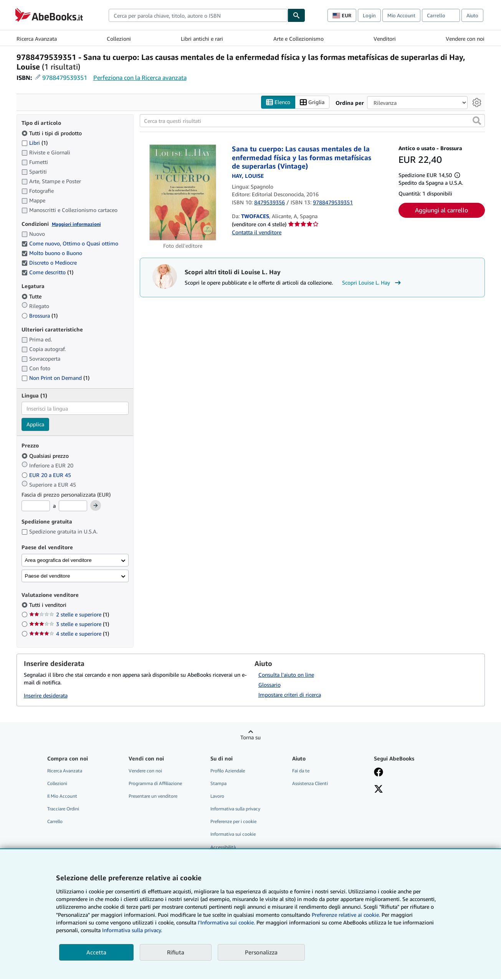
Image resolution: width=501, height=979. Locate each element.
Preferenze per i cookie (233, 822)
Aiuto (472, 15)
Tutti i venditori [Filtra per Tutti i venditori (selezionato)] (48, 605)
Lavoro (217, 796)
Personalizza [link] (261, 952)
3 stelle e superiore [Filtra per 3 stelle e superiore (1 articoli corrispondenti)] (69, 624)
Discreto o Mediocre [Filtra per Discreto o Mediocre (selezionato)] (49, 263)
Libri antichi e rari (202, 38)
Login (369, 15)
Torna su (250, 737)
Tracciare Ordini (63, 809)
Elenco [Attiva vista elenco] (278, 102)
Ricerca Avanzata (37, 38)
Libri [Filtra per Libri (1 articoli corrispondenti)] (34, 142)
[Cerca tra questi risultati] (312, 121)
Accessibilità (223, 847)
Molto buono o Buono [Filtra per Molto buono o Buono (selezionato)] (52, 253)
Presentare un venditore (153, 796)
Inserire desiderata (46, 695)
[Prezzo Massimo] (73, 506)
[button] (477, 121)
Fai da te (300, 771)
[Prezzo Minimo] (35, 506)
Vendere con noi (465, 38)
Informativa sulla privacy (235, 809)
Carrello (55, 822)
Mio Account (401, 15)
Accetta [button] (96, 952)
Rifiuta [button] (175, 952)
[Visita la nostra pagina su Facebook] (378, 772)
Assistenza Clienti (310, 783)
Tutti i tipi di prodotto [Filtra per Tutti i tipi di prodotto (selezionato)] (52, 133)
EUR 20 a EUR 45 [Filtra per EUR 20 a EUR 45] (47, 475)
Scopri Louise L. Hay (372, 283)
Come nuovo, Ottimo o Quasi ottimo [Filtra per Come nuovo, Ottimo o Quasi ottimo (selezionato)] (70, 243)
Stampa (218, 783)
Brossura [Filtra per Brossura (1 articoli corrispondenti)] (39, 315)
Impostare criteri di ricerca (289, 694)
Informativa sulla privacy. (132, 930)
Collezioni (119, 38)
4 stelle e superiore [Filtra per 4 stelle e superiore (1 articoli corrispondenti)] (69, 634)
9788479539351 (64, 77)
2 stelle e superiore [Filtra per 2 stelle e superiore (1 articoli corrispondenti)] (69, 614)
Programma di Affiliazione (155, 783)
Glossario (269, 684)
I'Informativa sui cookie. (226, 922)
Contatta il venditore (256, 232)
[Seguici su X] (378, 789)
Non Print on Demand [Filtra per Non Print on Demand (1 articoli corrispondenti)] (55, 378)
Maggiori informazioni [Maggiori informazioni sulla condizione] (76, 224)
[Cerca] (296, 15)
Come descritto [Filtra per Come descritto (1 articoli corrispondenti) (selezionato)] (47, 272)
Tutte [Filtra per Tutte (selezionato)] (32, 296)
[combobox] (198, 15)
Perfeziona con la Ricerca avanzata (140, 77)
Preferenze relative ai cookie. (346, 914)
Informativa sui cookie (233, 834)
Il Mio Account (62, 796)
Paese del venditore (47, 576)
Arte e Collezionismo (298, 38)
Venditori (385, 38)
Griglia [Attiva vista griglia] (312, 102)
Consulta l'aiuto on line (286, 674)
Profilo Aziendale (227, 771)
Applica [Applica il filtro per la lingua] (35, 424)
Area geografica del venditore (58, 560)
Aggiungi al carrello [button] (441, 210)
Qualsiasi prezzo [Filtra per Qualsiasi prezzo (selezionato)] (45, 455)
